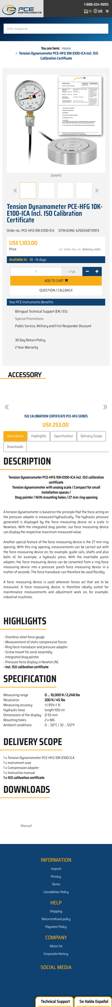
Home (66, 48)
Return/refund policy (56, 919)
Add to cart (56, 281)
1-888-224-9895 (96, 4)
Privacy (56, 876)
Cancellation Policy (56, 892)
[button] (15, 190)
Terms (56, 884)
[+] (97, 271)
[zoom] (56, 126)
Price (12, 249)
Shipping (56, 911)
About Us (56, 946)
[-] (87, 271)
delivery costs (91, 249)
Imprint (56, 868)
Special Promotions (29, 318)
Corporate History (56, 954)
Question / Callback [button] (56, 290)
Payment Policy (56, 926)
